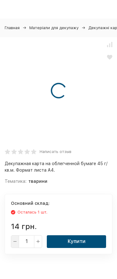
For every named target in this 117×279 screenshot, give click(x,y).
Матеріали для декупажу (54, 27)
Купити (76, 241)
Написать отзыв (55, 151)
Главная (12, 27)
